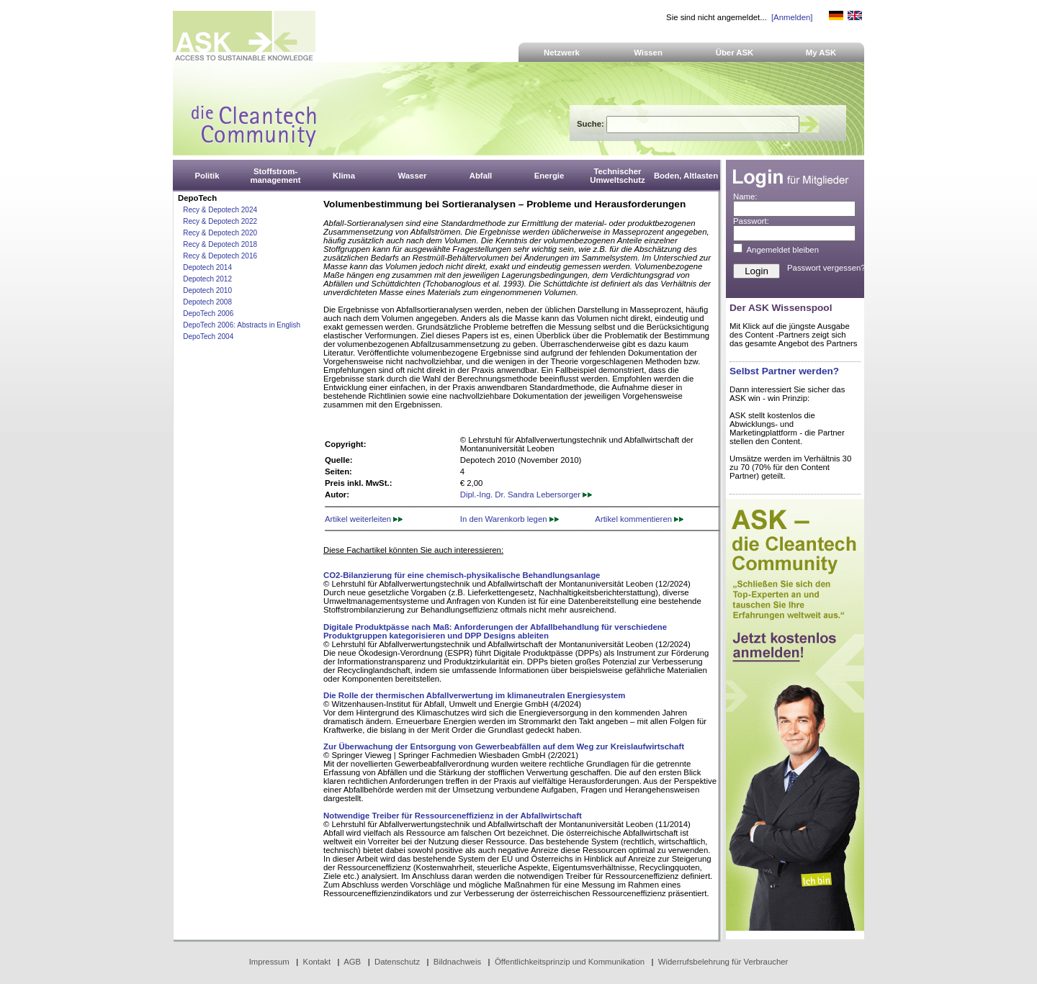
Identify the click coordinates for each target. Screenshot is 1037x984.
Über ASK (735, 52)
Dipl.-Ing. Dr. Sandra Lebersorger (526, 494)
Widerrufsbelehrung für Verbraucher (723, 961)
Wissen (648, 52)
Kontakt (317, 961)
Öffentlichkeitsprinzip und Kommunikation (570, 961)
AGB (352, 961)
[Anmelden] (791, 17)
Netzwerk (562, 52)
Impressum (269, 961)
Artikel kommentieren (639, 519)
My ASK (821, 52)
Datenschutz (397, 961)
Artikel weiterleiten (364, 519)
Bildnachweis (457, 961)
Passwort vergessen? (826, 267)
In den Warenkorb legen (509, 519)
